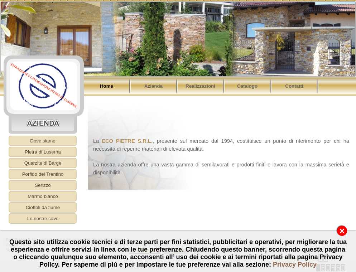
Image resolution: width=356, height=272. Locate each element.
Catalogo (247, 86)
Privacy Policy (295, 264)
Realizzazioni (200, 86)
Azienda (153, 86)
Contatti (294, 86)
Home (106, 86)
